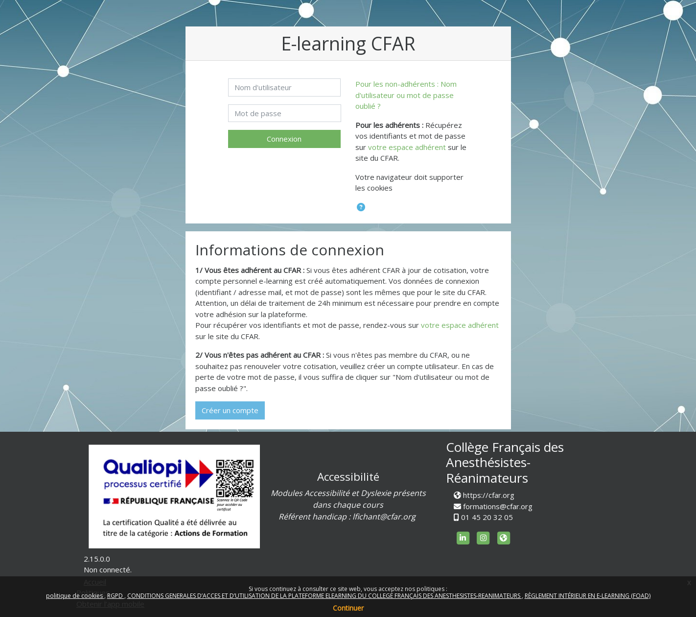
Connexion (284, 139)
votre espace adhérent (407, 147)
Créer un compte (230, 410)
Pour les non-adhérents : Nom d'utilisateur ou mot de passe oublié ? (406, 95)
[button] (361, 207)
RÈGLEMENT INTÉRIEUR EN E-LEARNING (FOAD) (587, 596)
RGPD (115, 596)
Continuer (348, 608)
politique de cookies (75, 596)
